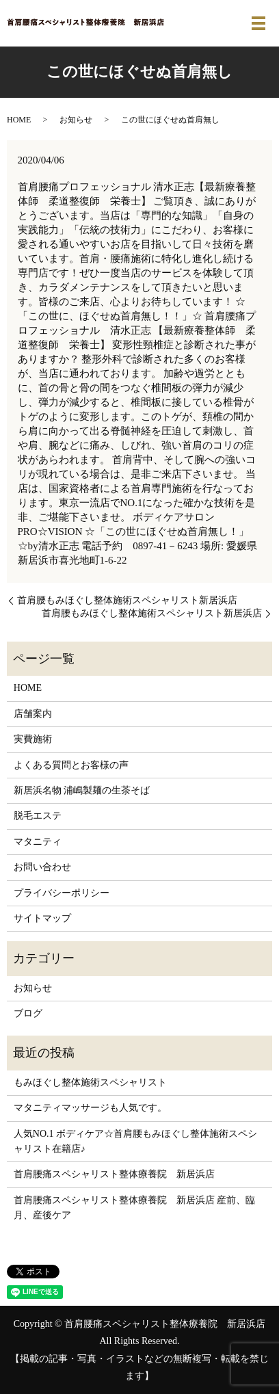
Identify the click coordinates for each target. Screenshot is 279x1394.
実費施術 (33, 739)
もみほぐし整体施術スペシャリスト (90, 1082)
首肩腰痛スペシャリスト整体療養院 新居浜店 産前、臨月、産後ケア (135, 1207)
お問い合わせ (42, 867)
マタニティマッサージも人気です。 (90, 1108)
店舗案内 (33, 714)
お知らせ (75, 119)
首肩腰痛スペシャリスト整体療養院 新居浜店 (114, 1174)
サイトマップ (42, 918)
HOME (19, 119)
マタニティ (38, 842)
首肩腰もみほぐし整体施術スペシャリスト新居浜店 (127, 600)
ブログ (28, 1013)
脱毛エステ (38, 816)
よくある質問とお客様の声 (71, 765)
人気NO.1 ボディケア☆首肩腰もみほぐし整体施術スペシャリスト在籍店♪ (135, 1141)
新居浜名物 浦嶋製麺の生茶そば (82, 790)
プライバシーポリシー (61, 893)
